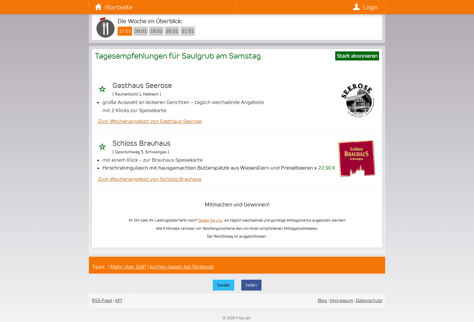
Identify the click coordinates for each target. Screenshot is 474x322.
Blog (322, 300)
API (118, 300)
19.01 (156, 31)
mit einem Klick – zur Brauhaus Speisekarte (152, 160)
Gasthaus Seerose (142, 85)
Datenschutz (369, 300)
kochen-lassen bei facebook (182, 267)
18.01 (141, 31)
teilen (251, 285)
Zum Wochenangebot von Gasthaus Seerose (150, 121)
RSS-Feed (102, 300)
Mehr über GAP (128, 267)
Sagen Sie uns (210, 220)
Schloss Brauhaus (141, 143)
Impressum (341, 300)
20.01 (172, 31)
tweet (223, 285)
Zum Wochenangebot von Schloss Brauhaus (149, 179)
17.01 (125, 31)
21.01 (188, 31)
